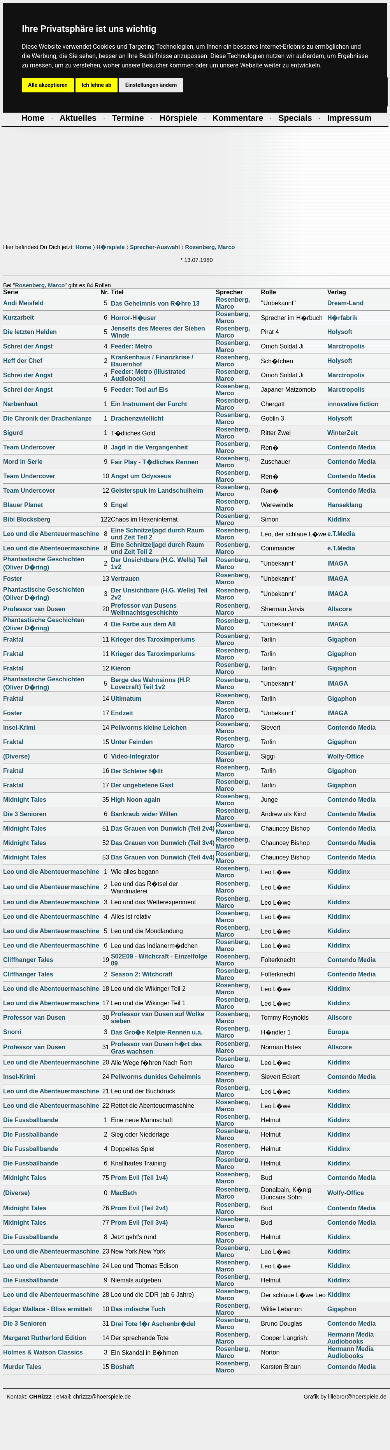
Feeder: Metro (131, 346)
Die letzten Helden (30, 332)
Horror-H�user (133, 318)
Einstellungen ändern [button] (151, 85)
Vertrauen (125, 578)
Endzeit (122, 713)
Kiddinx (338, 519)
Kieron (121, 668)
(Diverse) (16, 756)
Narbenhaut (20, 404)
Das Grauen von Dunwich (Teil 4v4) (162, 857)
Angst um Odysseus (141, 476)
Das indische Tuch (138, 1309)
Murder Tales (22, 1366)
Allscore (339, 609)
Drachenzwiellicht (137, 418)
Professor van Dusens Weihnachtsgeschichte (144, 609)
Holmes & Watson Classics (43, 1352)
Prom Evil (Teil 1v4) (139, 1177)
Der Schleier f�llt (137, 771)
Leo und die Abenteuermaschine (51, 533)
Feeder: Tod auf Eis (139, 389)
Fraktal (13, 639)
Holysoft (339, 332)
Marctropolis (346, 346)
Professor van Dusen (34, 609)
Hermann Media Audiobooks (350, 1338)
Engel (119, 505)
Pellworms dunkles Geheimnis (156, 1076)
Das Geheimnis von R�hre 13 (155, 303)
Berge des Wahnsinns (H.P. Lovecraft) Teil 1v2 (151, 683)
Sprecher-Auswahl (155, 247)
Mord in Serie (22, 461)
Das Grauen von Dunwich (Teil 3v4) (162, 843)
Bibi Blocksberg (27, 519)
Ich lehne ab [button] (96, 85)
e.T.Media (341, 533)
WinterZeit (342, 433)
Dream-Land (345, 303)
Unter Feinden (132, 742)
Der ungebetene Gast (142, 785)
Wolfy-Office (345, 756)
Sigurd (13, 433)
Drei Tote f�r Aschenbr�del (153, 1324)
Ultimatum (126, 698)
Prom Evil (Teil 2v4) (139, 1208)
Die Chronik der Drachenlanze (47, 418)
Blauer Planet (23, 505)
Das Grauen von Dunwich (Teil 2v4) (162, 828)
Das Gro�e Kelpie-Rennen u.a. (157, 1032)
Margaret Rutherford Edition (44, 1338)
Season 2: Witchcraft (141, 974)
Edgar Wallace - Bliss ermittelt (47, 1309)
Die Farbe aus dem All (143, 624)
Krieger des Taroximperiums (153, 639)
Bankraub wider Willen (144, 814)
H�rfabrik (342, 318)
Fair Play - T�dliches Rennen (155, 462)
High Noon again (135, 799)
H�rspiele (111, 247)
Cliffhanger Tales (28, 960)
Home (83, 247)
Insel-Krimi (19, 727)
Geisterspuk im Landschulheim (157, 490)
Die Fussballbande (30, 1120)
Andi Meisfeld (23, 303)
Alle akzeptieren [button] (48, 85)
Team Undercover (29, 447)
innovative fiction (353, 404)
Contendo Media (351, 447)
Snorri (12, 1032)
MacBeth (124, 1193)
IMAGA (337, 563)
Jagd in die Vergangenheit (149, 447)
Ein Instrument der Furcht (149, 404)
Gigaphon (342, 639)
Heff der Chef (22, 360)
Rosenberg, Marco (210, 247)
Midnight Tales (24, 799)
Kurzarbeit (18, 317)
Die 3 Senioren (24, 814)
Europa (338, 1032)
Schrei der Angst (28, 346)
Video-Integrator (135, 756)
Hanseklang (344, 505)
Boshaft (122, 1366)
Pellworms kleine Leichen (149, 727)
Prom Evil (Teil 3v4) (139, 1222)
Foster (12, 578)
